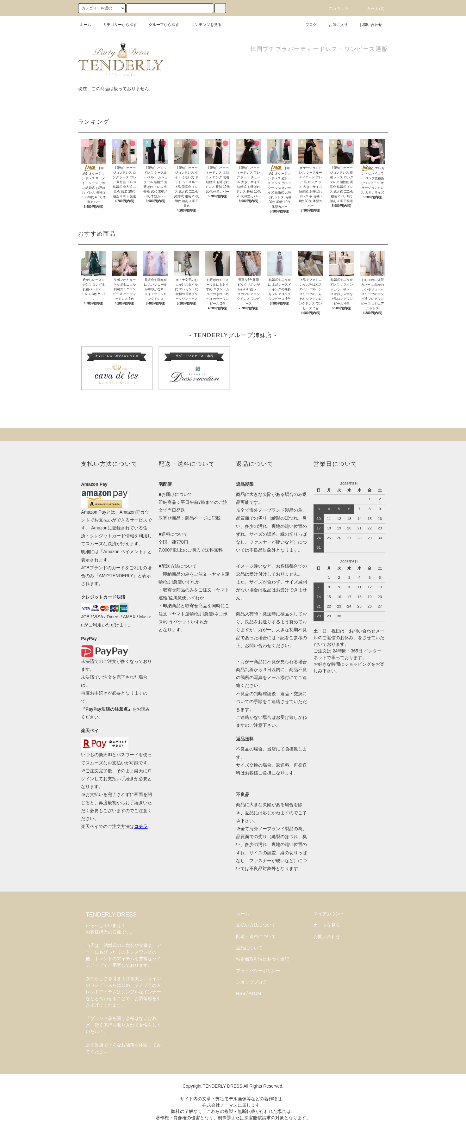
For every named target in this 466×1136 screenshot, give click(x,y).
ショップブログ (251, 982)
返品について (249, 947)
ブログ (307, 24)
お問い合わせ (367, 24)
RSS (240, 993)
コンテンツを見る (202, 24)
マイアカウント (329, 913)
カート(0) (372, 8)
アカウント (335, 8)
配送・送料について (256, 936)
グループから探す (160, 24)
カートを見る (327, 925)
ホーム (85, 24)
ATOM (255, 993)
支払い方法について (256, 925)
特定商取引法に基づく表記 (262, 959)
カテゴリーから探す (116, 24)
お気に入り (334, 24)
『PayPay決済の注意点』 (106, 709)
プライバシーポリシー (258, 970)
